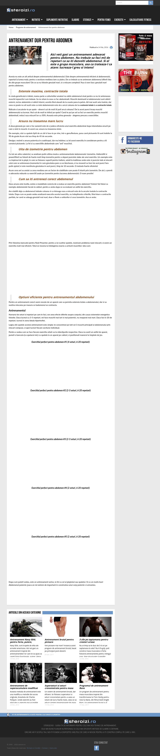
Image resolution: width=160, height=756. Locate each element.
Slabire (75, 20)
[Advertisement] (23, 595)
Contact (45, 748)
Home (11, 27)
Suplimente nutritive (57, 20)
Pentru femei (104, 20)
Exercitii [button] (120, 20)
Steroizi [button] (88, 20)
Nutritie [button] (37, 20)
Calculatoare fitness (140, 20)
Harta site (53, 748)
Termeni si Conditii (33, 748)
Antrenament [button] (20, 20)
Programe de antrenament (26, 27)
